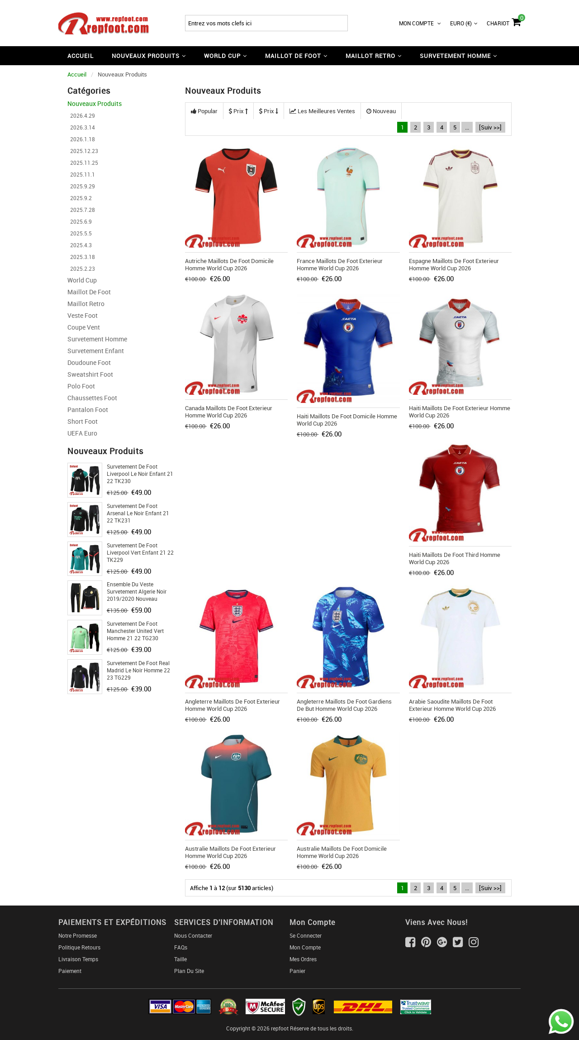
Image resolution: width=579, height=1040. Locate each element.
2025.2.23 (81, 268)
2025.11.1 (81, 174)
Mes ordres (303, 959)
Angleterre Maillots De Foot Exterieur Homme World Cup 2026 (232, 705)
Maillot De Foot (89, 292)
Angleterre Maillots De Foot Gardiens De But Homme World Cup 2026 (344, 705)
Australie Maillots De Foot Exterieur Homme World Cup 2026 (230, 852)
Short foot (82, 421)
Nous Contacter (193, 935)
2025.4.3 (79, 245)
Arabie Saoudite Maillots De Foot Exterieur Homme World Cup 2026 (452, 705)
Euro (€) (464, 23)
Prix (238, 111)
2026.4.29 (81, 115)
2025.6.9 (79, 221)
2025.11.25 (82, 162)
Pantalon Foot (87, 409)
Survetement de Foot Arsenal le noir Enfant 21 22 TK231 (138, 513)
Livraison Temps (78, 959)
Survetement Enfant (95, 350)
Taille (180, 959)
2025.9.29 (81, 186)
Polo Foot (81, 386)
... (467, 127)
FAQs (180, 947)
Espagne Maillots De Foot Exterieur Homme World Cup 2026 (454, 264)
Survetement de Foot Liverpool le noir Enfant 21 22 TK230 (140, 473)
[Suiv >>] (490, 127)
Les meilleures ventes (322, 111)
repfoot (280, 1028)
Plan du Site (189, 970)
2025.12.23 (82, 150)
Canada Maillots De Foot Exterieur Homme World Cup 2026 (228, 411)
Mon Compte (420, 23)
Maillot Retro (85, 303)
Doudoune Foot (89, 362)
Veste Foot (82, 315)
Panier (297, 970)
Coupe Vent (83, 327)
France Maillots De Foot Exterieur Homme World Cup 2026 (340, 264)
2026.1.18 (81, 139)
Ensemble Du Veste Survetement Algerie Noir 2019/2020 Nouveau (136, 591)
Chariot (504, 21)
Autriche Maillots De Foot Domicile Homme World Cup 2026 (229, 264)
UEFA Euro (82, 433)
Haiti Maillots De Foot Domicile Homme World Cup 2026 (347, 419)
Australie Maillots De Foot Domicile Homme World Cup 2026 (342, 852)
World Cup (82, 280)
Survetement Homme (97, 339)
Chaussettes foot (92, 397)
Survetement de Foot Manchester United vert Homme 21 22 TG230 (135, 631)
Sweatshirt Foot (90, 374)
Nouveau (381, 111)
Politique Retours (79, 947)
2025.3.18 (81, 256)
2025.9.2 (79, 197)
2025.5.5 (79, 233)
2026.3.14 (81, 127)
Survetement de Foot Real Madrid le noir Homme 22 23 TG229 (138, 670)
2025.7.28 (81, 209)
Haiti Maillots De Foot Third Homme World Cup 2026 (454, 558)
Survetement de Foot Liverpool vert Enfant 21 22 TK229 (140, 552)
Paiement (69, 970)
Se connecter (306, 935)
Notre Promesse (77, 935)
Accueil (80, 56)
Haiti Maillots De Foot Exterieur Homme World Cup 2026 (459, 411)
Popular (204, 111)
